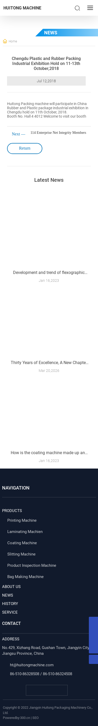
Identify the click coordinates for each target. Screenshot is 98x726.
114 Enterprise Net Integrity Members (58, 133)
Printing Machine (22, 520)
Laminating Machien (25, 531)
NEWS (7, 595)
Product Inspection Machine (31, 565)
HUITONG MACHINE (22, 8)
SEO (35, 718)
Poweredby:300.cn (16, 718)
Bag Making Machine (25, 576)
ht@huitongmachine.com (32, 665)
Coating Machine (22, 543)
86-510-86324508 (57, 674)
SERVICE (10, 612)
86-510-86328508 (24, 674)
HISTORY (10, 603)
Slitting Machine (21, 554)
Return (25, 148)
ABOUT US (11, 586)
